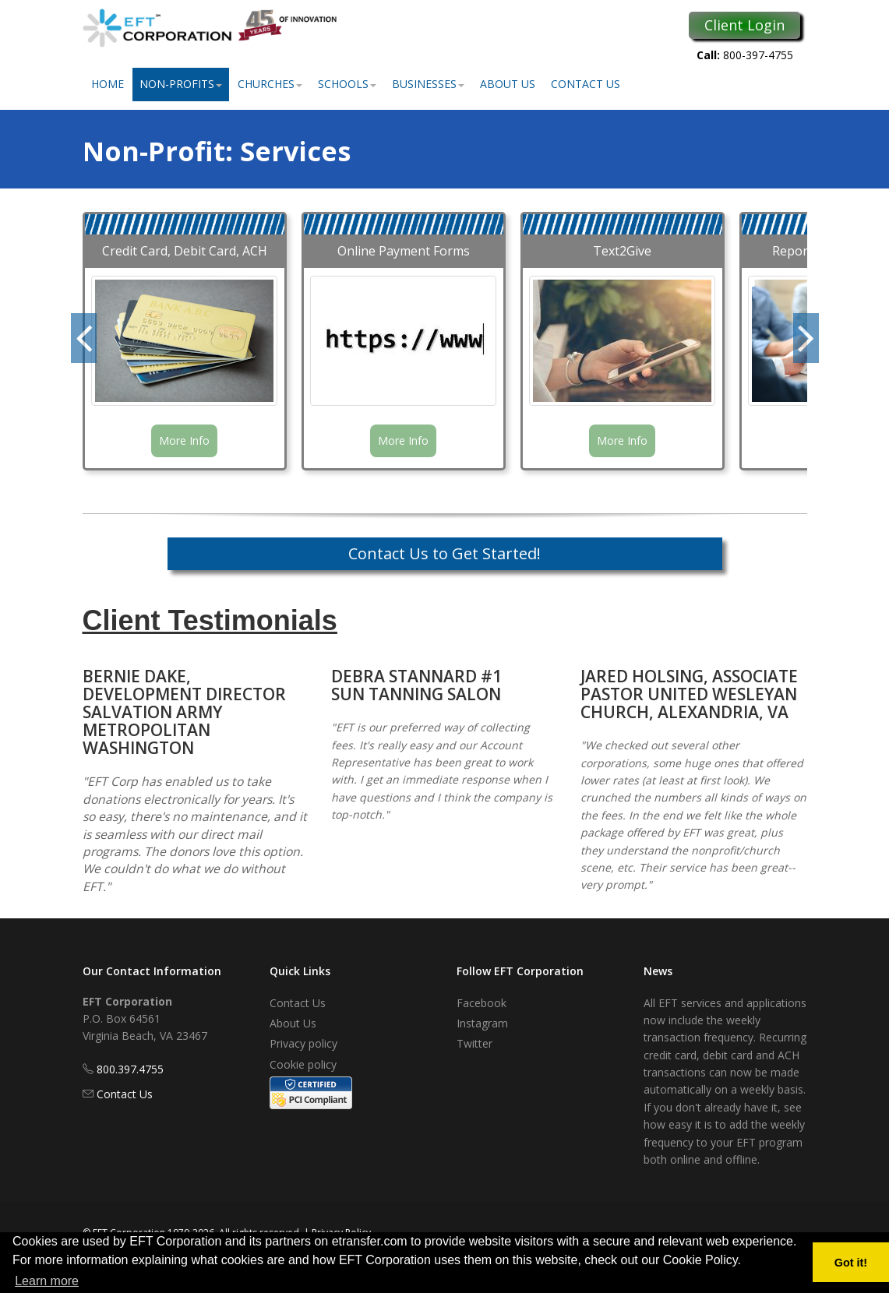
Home (107, 83)
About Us (507, 83)
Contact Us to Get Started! (444, 553)
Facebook (481, 1002)
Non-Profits (180, 83)
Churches (270, 83)
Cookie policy (303, 1064)
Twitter (474, 1043)
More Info (184, 440)
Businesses (428, 83)
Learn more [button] (47, 1281)
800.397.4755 (130, 1069)
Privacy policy (303, 1043)
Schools (347, 83)
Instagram (482, 1023)
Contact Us (585, 83)
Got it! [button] (850, 1262)
